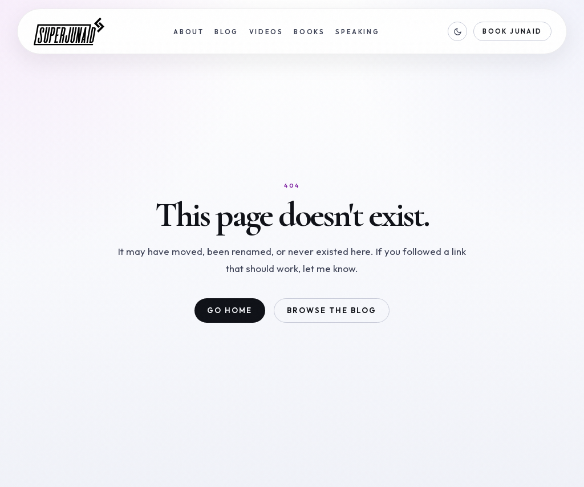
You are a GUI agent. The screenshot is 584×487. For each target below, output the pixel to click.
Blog (226, 32)
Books (309, 32)
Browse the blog (331, 310)
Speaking (357, 32)
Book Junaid (512, 31)
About (188, 32)
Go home (229, 310)
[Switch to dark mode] (457, 31)
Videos (266, 32)
